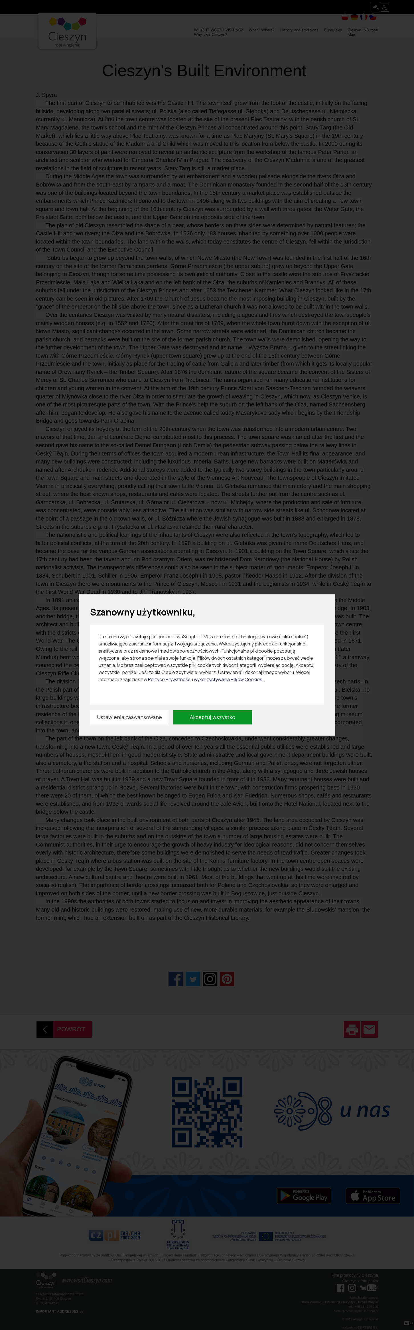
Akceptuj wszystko (212, 717)
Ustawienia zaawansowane (129, 717)
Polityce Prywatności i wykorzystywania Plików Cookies (205, 679)
